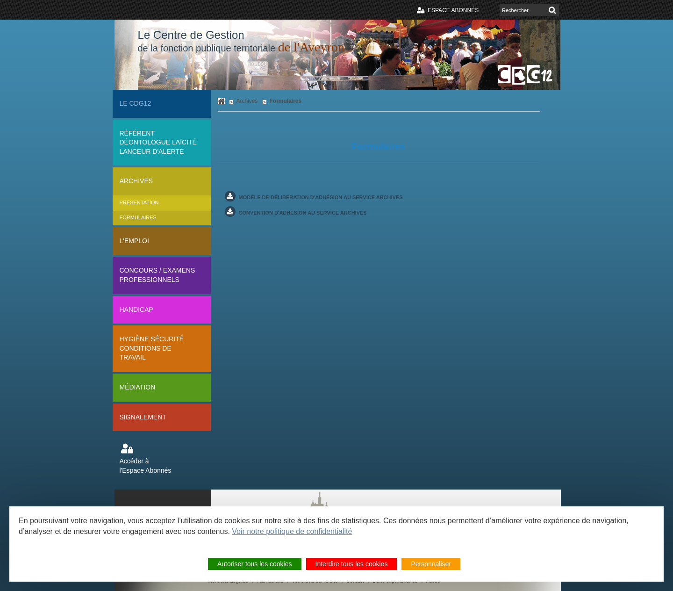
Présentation (139, 202)
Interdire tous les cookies (351, 564)
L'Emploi (134, 241)
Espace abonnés (453, 10)
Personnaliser (431, 564)
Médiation (138, 387)
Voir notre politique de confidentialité (292, 531)
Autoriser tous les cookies (254, 564)
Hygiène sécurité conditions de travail (152, 348)
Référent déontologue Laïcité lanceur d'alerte (158, 142)
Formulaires (138, 217)
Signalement (143, 417)
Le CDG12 (135, 103)
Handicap (136, 309)
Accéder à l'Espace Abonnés (146, 465)
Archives (136, 181)
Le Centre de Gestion (241, 41)
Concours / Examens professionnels (157, 275)
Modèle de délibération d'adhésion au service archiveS (321, 197)
